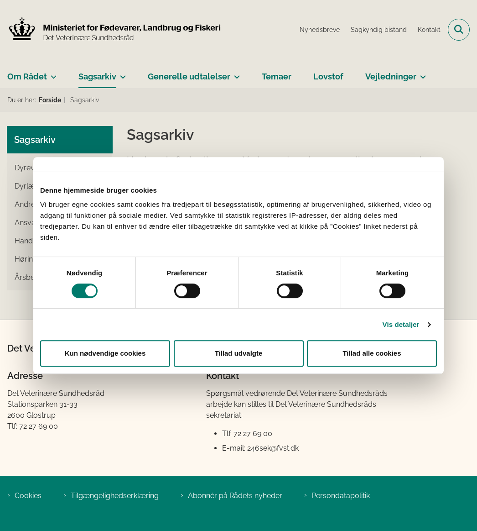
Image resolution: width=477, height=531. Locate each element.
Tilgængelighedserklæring (115, 495)
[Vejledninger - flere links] (421, 73)
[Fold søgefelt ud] (459, 30)
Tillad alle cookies (371, 353)
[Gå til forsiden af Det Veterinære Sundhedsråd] (111, 30)
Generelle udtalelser (189, 76)
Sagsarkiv (97, 76)
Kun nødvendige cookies (105, 353)
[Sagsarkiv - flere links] (121, 73)
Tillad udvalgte (239, 353)
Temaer (276, 76)
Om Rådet (27, 76)
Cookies (28, 495)
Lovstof (328, 76)
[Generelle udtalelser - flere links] (235, 73)
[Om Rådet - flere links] (52, 73)
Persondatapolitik (340, 495)
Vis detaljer (401, 324)
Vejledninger (390, 76)
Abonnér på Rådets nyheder (235, 495)
